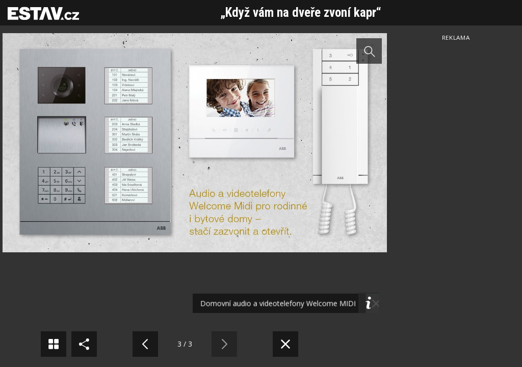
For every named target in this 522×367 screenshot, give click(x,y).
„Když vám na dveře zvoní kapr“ (300, 12)
